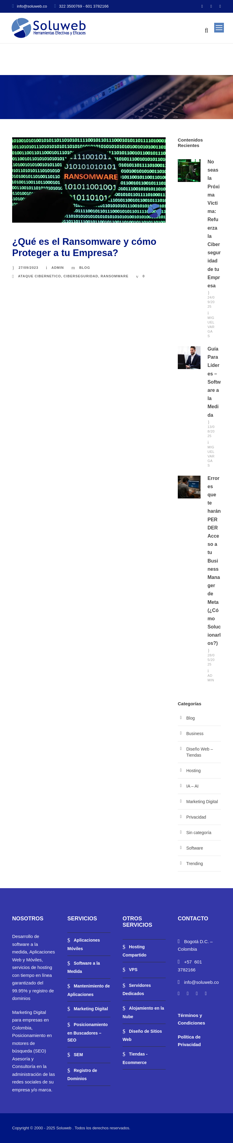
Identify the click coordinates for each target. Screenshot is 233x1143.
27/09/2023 (28, 267)
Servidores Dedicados (137, 989)
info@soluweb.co (32, 6)
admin (57, 267)
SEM (78, 1054)
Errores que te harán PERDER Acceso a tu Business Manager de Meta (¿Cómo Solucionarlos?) (214, 561)
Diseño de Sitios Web (142, 1035)
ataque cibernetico (39, 276)
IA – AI (192, 786)
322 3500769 (70, 6)
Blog (84, 267)
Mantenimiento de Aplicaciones (88, 990)
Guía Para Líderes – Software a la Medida (214, 382)
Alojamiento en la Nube (143, 1012)
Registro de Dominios (82, 1074)
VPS (133, 969)
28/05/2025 (211, 659)
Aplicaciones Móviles (83, 944)
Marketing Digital (202, 801)
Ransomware (115, 276)
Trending (194, 863)
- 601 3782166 (96, 6)
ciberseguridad (80, 276)
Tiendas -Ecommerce (135, 1058)
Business (195, 733)
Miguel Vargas (211, 327)
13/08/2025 (211, 431)
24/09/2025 (211, 302)
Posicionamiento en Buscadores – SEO (87, 1032)
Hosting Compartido (135, 951)
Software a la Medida (83, 967)
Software (194, 848)
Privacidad (196, 817)
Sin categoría (198, 832)
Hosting (193, 770)
